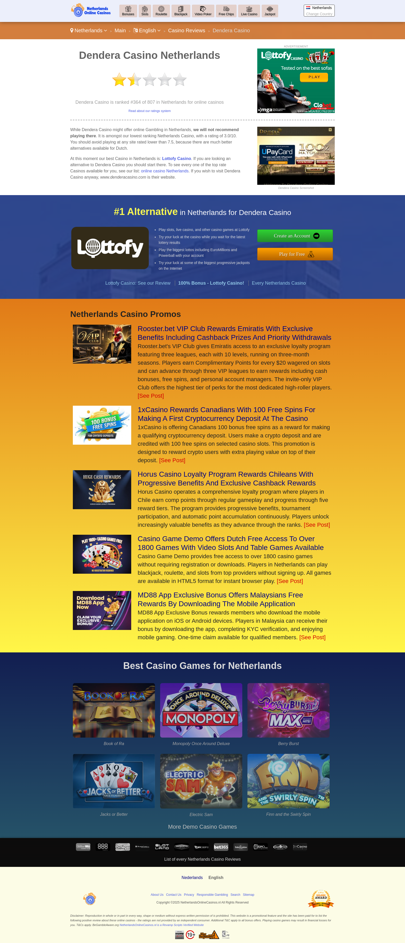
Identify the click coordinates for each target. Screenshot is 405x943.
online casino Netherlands (165, 171)
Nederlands (192, 877)
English (147, 30)
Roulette (161, 14)
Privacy (189, 895)
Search (235, 895)
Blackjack (181, 14)
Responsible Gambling (212, 895)
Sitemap (248, 895)
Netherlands (88, 30)
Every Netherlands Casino (279, 303)
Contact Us (173, 895)
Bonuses (128, 14)
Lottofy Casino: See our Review (137, 303)
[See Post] (151, 396)
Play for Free (313, 251)
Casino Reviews (186, 30)
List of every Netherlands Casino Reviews (202, 859)
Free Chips (226, 14)
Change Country (319, 14)
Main (120, 30)
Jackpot (269, 14)
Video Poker (203, 14)
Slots (145, 14)
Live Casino (249, 14)
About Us (157, 895)
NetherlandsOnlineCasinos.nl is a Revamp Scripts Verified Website (162, 924)
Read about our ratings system (149, 111)
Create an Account (313, 238)
